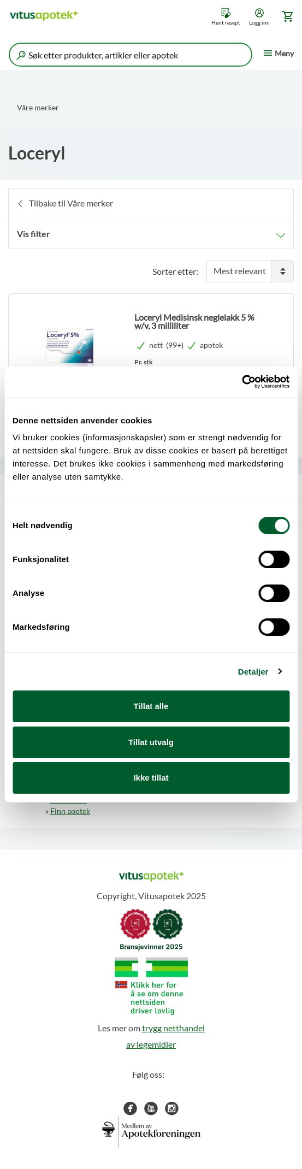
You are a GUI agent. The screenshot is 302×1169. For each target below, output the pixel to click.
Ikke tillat (150, 777)
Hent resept (225, 22)
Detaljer (253, 671)
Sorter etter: (175, 271)
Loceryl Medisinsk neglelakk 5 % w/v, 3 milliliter (194, 321)
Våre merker (38, 107)
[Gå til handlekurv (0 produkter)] (286, 16)
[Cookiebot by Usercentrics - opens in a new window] (241, 382)
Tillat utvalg (151, 742)
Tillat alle (151, 706)
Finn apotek (70, 811)
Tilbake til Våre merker (71, 203)
